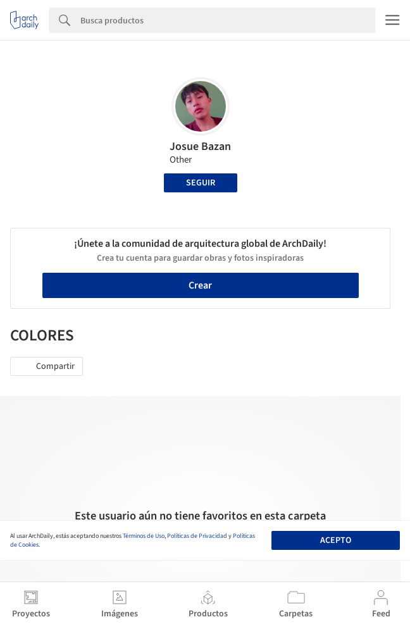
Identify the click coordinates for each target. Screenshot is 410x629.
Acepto (335, 540)
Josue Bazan (200, 146)
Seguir (200, 183)
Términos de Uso (144, 536)
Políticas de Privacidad (197, 536)
